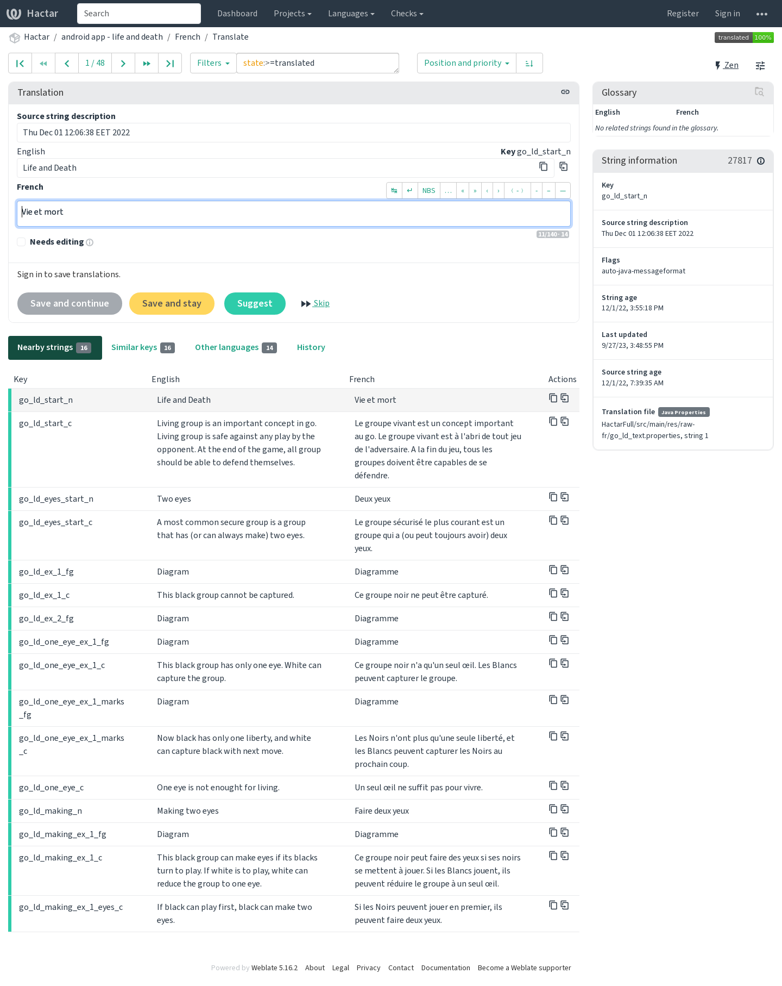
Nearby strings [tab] (54, 347)
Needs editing (57, 241)
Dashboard (237, 13)
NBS (429, 190)
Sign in (727, 13)
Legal (340, 968)
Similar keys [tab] (143, 347)
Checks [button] (404, 13)
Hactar (32, 13)
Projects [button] (289, 13)
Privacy (369, 968)
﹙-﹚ (517, 190)
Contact (401, 968)
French (187, 36)
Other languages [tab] (236, 347)
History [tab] (311, 347)
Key (508, 151)
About (315, 968)
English (31, 151)
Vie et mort (294, 214)
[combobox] (139, 13)
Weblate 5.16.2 (274, 968)
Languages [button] (348, 13)
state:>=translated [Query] (317, 63)
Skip (314, 303)
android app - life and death (112, 36)
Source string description (66, 116)
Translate (230, 36)
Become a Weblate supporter (524, 968)
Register (683, 13)
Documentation (445, 968)
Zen (726, 65)
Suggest (255, 303)
